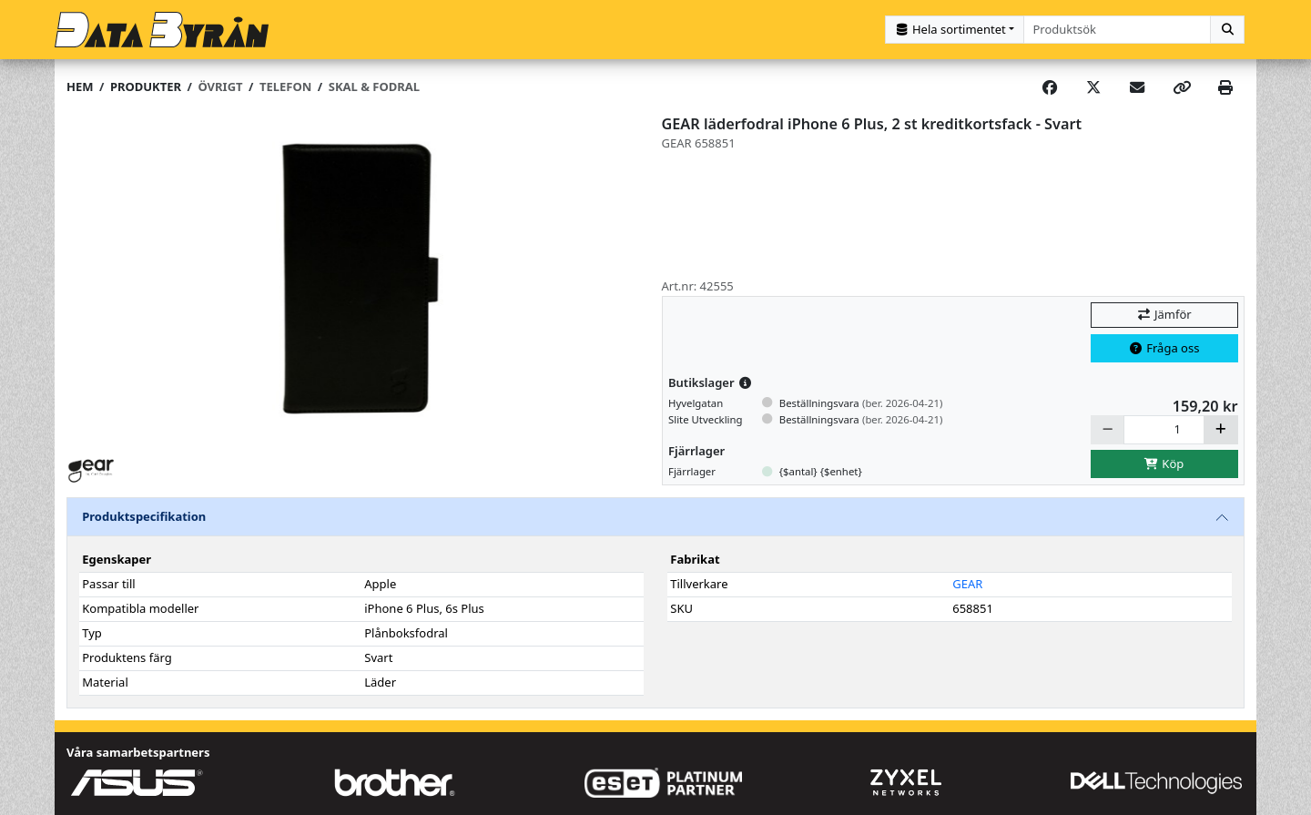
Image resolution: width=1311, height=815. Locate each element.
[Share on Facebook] (1050, 87)
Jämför (1163, 314)
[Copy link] (1182, 87)
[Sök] (1227, 29)
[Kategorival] (954, 29)
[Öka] (1221, 429)
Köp (1164, 463)
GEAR (967, 584)
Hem (79, 86)
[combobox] (1117, 29)
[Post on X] (1093, 87)
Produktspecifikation (144, 516)
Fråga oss (1164, 348)
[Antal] (1163, 429)
